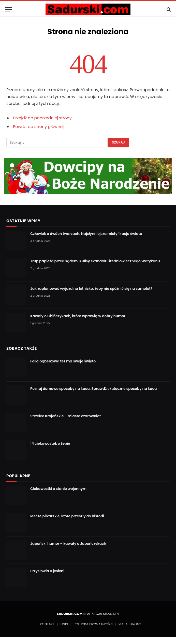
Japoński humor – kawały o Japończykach (68, 543)
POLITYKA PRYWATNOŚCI (93, 624)
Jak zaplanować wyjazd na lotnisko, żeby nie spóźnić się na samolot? (91, 288)
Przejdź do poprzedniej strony (42, 118)
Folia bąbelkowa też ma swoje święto (63, 361)
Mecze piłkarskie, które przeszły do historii (67, 516)
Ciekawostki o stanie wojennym (58, 488)
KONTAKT (47, 624)
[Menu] (8, 9)
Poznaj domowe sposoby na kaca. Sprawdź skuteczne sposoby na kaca (93, 388)
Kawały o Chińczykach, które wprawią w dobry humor (77, 315)
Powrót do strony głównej (38, 127)
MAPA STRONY (130, 624)
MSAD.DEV (111, 613)
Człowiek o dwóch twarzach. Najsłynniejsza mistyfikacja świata (86, 233)
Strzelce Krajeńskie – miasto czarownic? (65, 416)
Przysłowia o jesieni (47, 571)
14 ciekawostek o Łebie (50, 443)
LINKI (64, 624)
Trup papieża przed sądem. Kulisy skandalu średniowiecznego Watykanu (95, 261)
